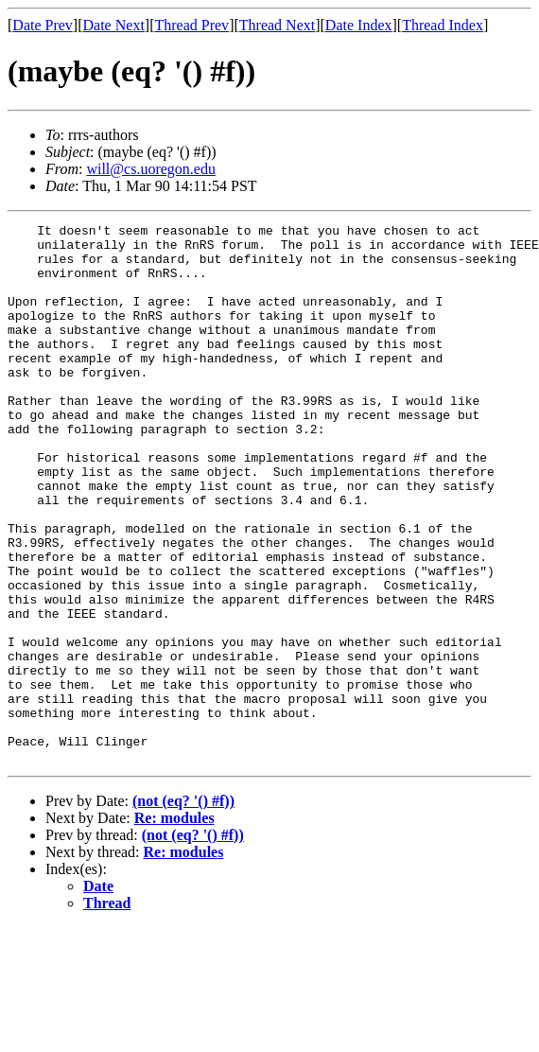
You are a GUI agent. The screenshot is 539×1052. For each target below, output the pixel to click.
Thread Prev (191, 25)
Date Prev (42, 25)
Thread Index (442, 25)
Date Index (358, 25)
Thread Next (277, 25)
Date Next (114, 25)
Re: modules (174, 926)
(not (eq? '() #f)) (183, 909)
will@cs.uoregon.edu (150, 169)
